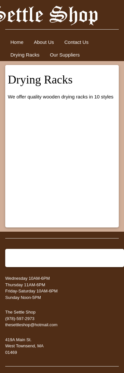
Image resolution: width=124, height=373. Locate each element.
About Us (44, 42)
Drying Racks (24, 55)
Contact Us (76, 42)
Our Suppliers (65, 55)
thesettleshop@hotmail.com (31, 324)
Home (16, 42)
